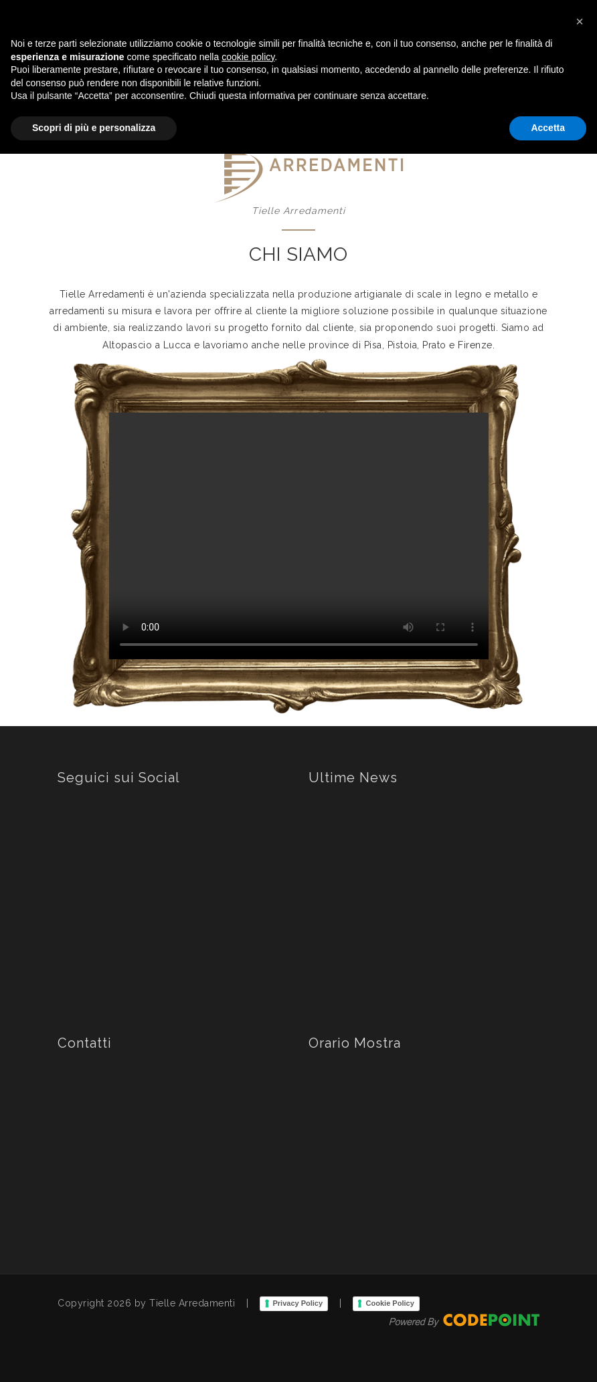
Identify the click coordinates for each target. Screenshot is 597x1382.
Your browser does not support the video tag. (298, 536)
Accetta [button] (548, 1356)
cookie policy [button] (248, 1285)
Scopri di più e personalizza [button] (93, 1356)
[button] (579, 1249)
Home (279, 83)
